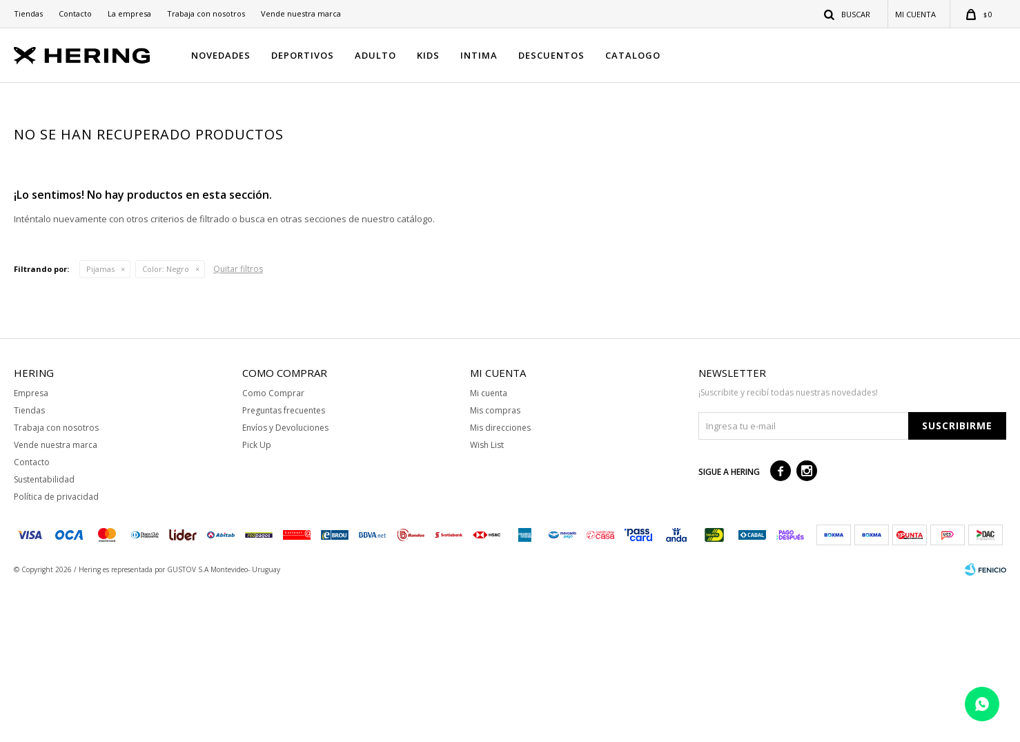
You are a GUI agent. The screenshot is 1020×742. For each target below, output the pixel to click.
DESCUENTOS (551, 55)
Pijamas (100, 424)
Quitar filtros (238, 424)
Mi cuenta (488, 548)
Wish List (487, 600)
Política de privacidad (56, 652)
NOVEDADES (221, 55)
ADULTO (375, 55)
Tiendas (28, 13)
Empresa (31, 548)
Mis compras (495, 566)
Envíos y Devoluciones (285, 583)
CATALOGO (632, 55)
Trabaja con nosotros (206, 13)
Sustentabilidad (44, 635)
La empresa (129, 13)
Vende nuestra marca (301, 13)
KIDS (428, 55)
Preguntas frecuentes (283, 566)
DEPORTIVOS (302, 55)
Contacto (75, 13)
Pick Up (256, 600)
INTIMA (479, 55)
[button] (848, 14)
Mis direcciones (500, 583)
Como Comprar (273, 548)
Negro (165, 424)
